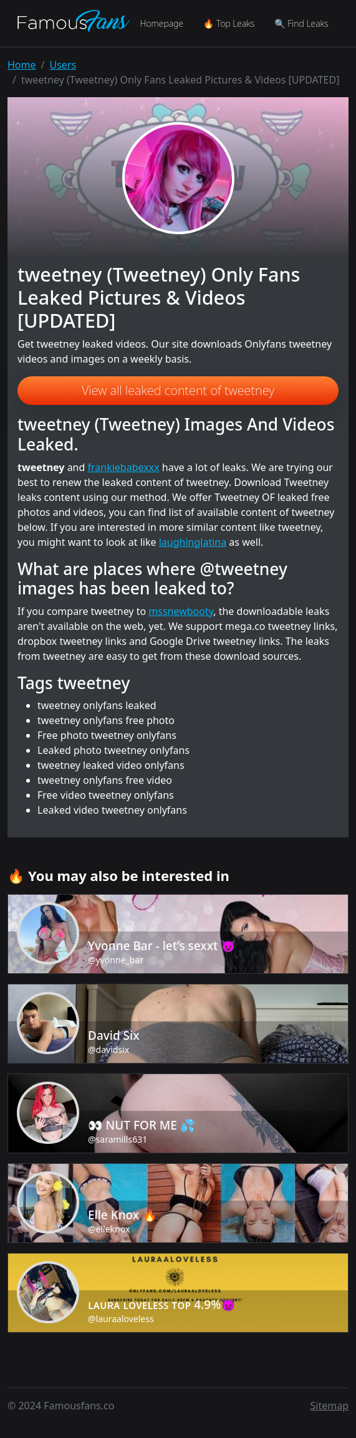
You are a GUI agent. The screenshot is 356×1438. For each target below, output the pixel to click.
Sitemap (329, 1405)
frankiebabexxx (124, 467)
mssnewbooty (180, 611)
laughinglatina (192, 542)
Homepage (161, 23)
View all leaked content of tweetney (178, 390)
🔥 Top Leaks (228, 23)
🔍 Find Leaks (301, 23)
